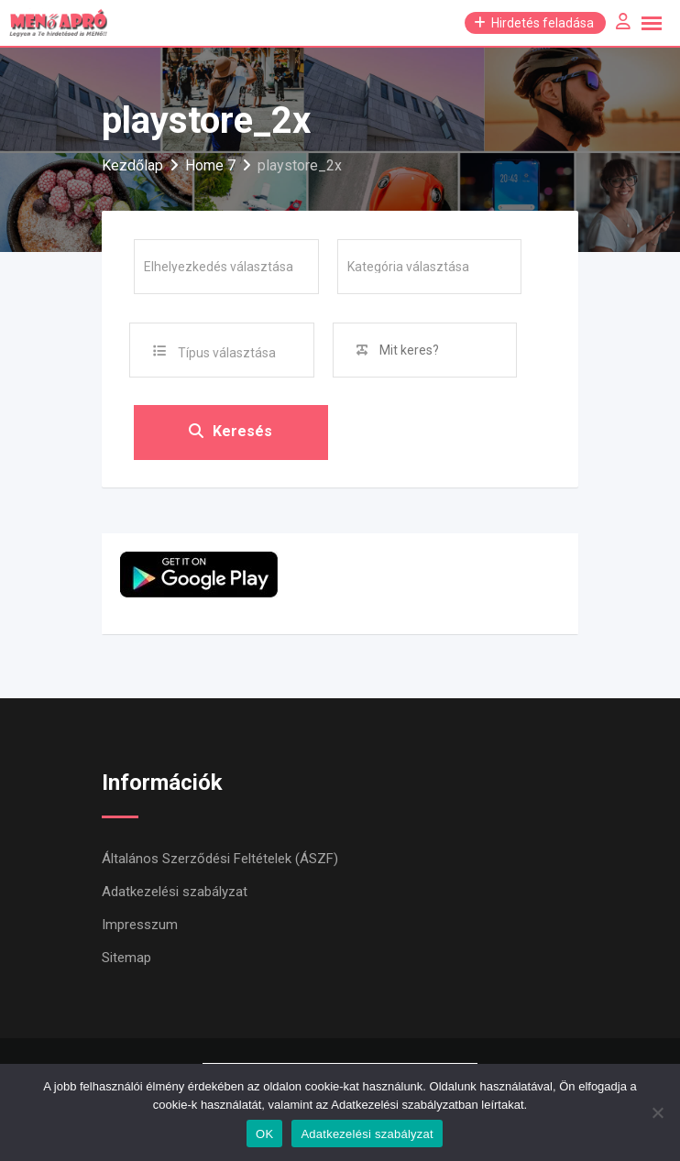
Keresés (230, 432)
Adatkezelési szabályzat (174, 891)
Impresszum (140, 924)
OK (264, 1134)
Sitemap (126, 957)
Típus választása (227, 352)
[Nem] (657, 1112)
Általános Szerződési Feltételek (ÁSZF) (220, 858)
